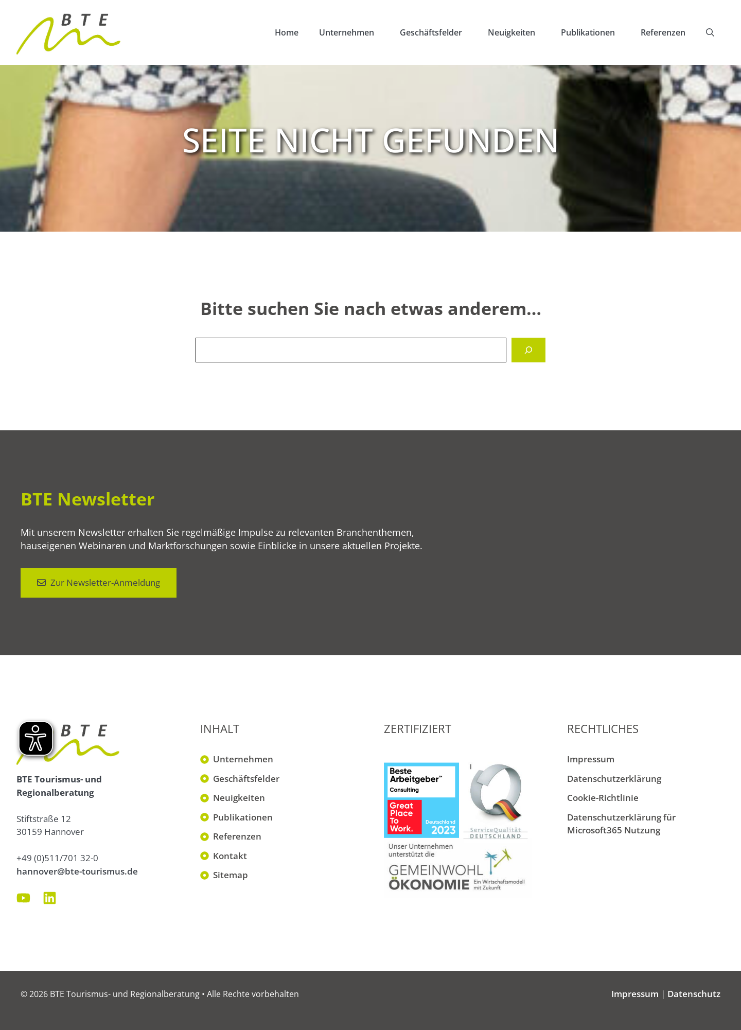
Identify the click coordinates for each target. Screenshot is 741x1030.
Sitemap (230, 875)
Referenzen (663, 32)
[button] (710, 32)
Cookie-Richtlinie (603, 798)
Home (286, 32)
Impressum (590, 759)
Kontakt (230, 856)
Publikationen (595, 32)
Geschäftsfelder (439, 32)
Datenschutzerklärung (614, 778)
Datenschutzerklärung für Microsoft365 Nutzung (621, 823)
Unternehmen (354, 32)
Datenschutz (693, 994)
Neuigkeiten (519, 32)
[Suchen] (528, 350)
